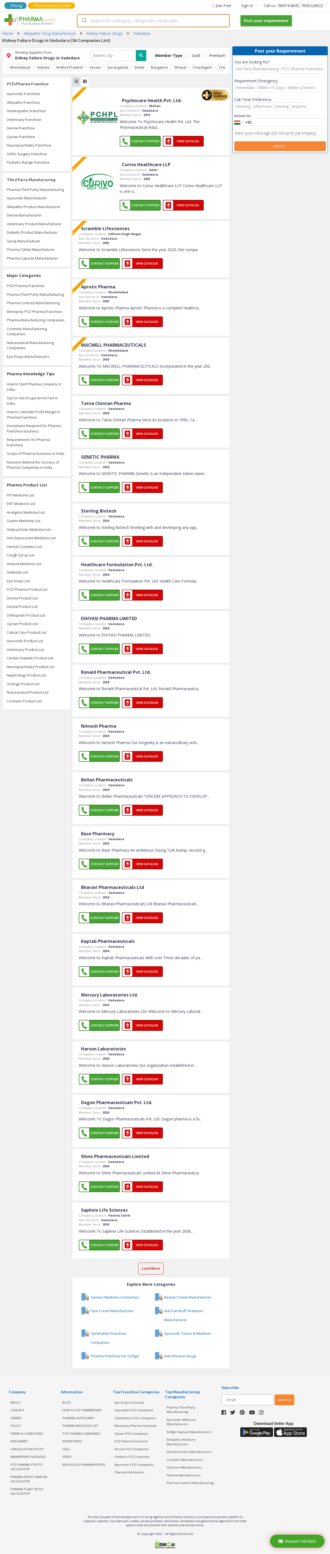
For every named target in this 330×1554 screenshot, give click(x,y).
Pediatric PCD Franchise (132, 1457)
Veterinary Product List (25, 649)
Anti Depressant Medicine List (31, 537)
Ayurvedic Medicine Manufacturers (181, 1422)
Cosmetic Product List (24, 701)
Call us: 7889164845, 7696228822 (293, 5)
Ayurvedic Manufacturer (27, 198)
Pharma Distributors (129, 1472)
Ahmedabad (20, 67)
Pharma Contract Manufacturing (33, 302)
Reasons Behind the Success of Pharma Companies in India (33, 465)
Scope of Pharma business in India (35, 453)
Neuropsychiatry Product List (30, 666)
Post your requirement (266, 20)
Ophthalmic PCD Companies (135, 1418)
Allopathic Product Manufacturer (33, 206)
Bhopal (180, 67)
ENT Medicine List (21, 503)
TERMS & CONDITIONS (26, 1433)
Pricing (16, 5)
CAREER (15, 1418)
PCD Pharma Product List (27, 589)
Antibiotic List (17, 572)
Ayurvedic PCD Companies (134, 1464)
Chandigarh (202, 67)
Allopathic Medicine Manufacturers (181, 1441)
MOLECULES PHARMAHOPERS (83, 1464)
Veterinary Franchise (24, 119)
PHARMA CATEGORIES (78, 1418)
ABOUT (15, 1402)
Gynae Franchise (21, 136)
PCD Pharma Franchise (25, 285)
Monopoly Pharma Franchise (136, 1426)
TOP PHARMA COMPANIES (81, 1433)
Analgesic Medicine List (26, 512)
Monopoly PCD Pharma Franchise (34, 311)
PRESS (66, 1457)
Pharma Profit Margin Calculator (28, 1479)
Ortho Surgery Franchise (27, 153)
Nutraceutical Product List (28, 692)
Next (280, 146)
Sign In (247, 5)
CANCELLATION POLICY (27, 1449)
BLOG (66, 1402)
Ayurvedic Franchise (23, 93)
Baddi (139, 67)
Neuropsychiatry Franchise (29, 145)
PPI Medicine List (20, 495)
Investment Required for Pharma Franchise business (34, 428)
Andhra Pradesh (69, 67)
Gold (196, 55)
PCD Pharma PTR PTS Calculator (26, 1466)
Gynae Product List (22, 623)
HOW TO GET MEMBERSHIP (82, 1410)
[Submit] (83, 21)
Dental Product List (22, 606)
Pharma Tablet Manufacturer (31, 249)
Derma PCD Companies (132, 1449)
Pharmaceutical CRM (52, 5)
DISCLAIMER (19, 1441)
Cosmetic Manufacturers (185, 1460)
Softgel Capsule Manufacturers (189, 1432)
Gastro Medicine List (23, 520)
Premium (217, 55)
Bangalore (159, 67)
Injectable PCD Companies (134, 1410)
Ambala (43, 67)
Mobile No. (243, 115)
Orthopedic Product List (26, 615)
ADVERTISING (72, 1441)
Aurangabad (117, 67)
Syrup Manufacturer (23, 241)
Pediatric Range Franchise (28, 162)
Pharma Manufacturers (183, 1475)
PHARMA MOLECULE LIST (80, 1426)
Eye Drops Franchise (129, 1402)
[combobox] (153, 21)
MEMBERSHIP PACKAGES (28, 1457)
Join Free (222, 5)
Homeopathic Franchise (26, 110)
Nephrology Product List (26, 675)
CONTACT (17, 1410)
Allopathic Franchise (23, 102)
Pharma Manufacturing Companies (36, 320)
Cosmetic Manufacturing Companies (27, 331)
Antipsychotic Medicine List (29, 529)
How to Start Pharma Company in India (34, 387)
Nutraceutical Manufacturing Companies (30, 345)
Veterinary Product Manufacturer (34, 223)
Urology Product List (23, 683)
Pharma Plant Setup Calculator (26, 1491)
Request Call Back (297, 1541)
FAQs (66, 1449)
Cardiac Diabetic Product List (30, 658)
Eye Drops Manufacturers (28, 356)
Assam (95, 67)
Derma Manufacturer (24, 215)
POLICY (15, 1426)
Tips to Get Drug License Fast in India (32, 400)
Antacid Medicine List (24, 563)
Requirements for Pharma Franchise (28, 442)
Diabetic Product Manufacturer (32, 232)
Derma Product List (22, 598)
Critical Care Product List (26, 632)
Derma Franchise (21, 128)
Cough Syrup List (20, 555)
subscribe (284, 1400)
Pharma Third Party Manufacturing (35, 189)
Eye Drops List (18, 580)
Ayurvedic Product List (25, 640)
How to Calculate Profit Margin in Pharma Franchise (33, 414)
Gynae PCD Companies (131, 1433)
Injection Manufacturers (184, 1467)
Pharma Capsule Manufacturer (32, 258)
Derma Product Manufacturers (189, 1452)
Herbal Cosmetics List (24, 546)
